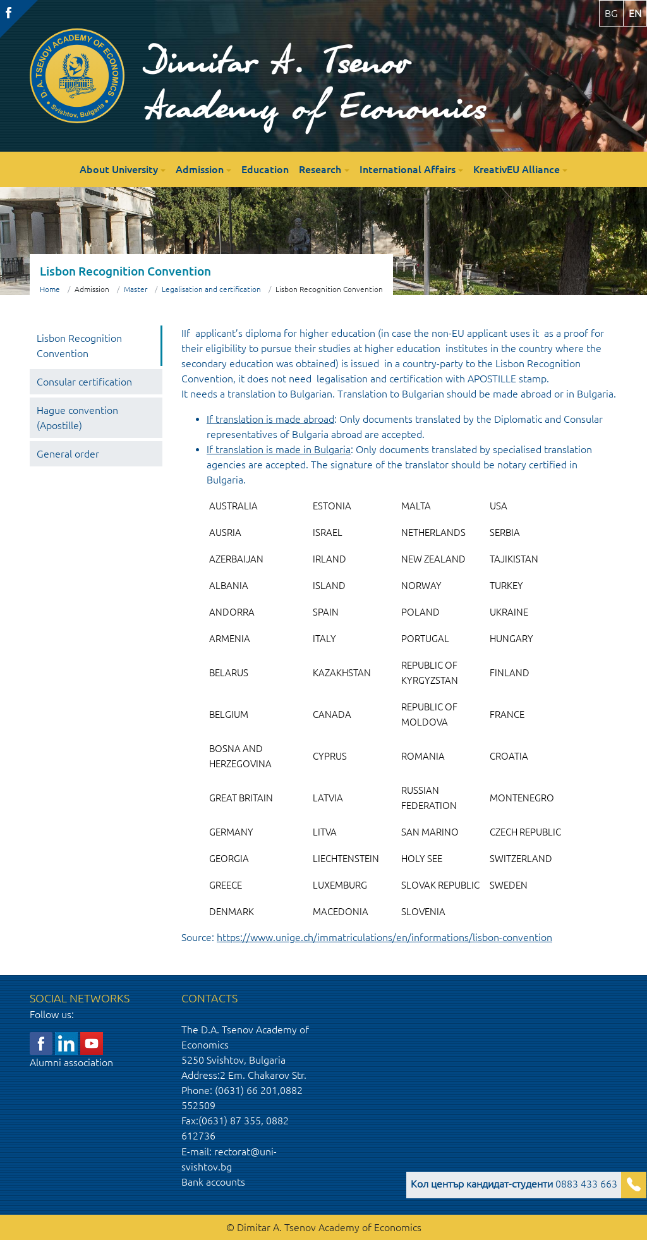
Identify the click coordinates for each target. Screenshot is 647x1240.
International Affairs (408, 169)
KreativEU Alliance (516, 169)
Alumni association (71, 1062)
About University (119, 169)
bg (611, 13)
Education (265, 169)
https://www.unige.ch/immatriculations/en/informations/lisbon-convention (384, 937)
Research (320, 169)
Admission (200, 169)
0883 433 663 (514, 1183)
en (635, 13)
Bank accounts (213, 1182)
